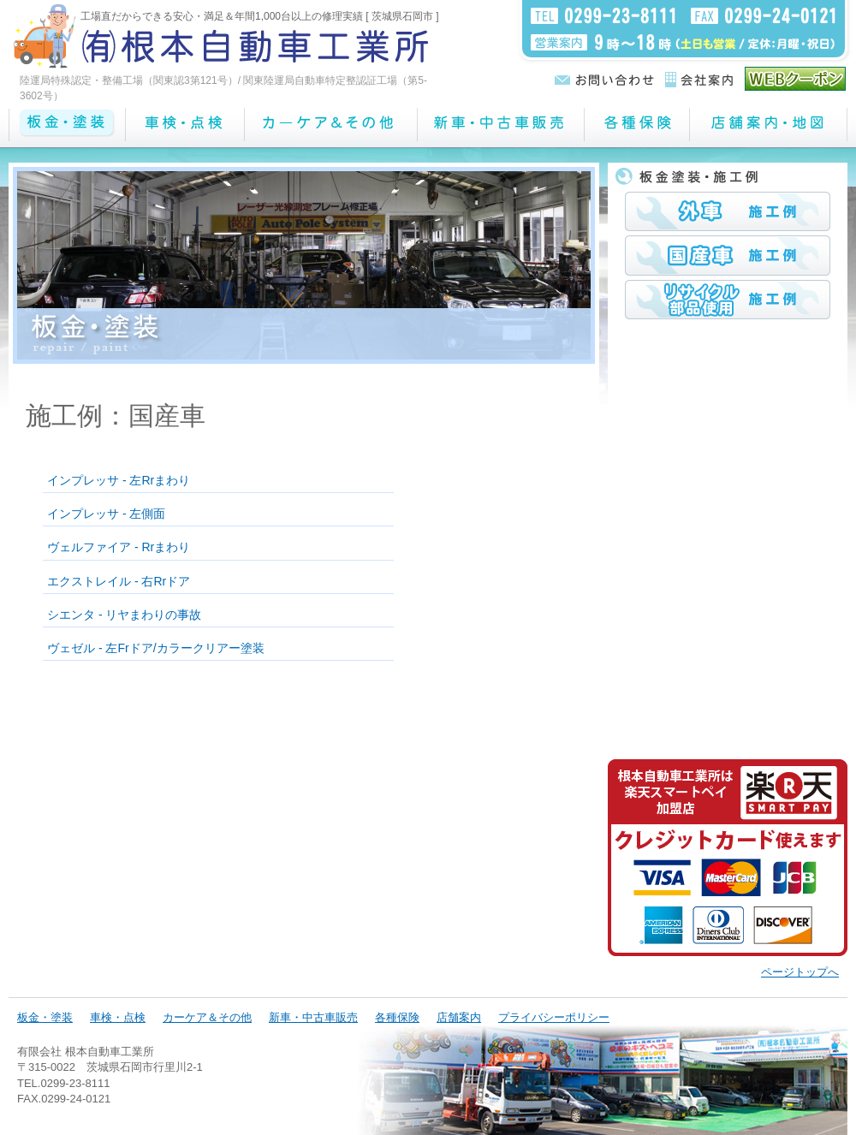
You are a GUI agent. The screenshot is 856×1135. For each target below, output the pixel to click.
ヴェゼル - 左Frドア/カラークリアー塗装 (156, 648)
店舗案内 (459, 1017)
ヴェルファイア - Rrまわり (118, 547)
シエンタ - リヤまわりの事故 (124, 614)
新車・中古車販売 (313, 1017)
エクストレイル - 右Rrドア (118, 581)
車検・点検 (118, 1017)
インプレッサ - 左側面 (106, 513)
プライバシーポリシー (553, 1017)
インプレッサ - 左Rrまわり (118, 480)
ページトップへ (800, 972)
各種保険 (397, 1017)
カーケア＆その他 (207, 1017)
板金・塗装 (45, 1017)
